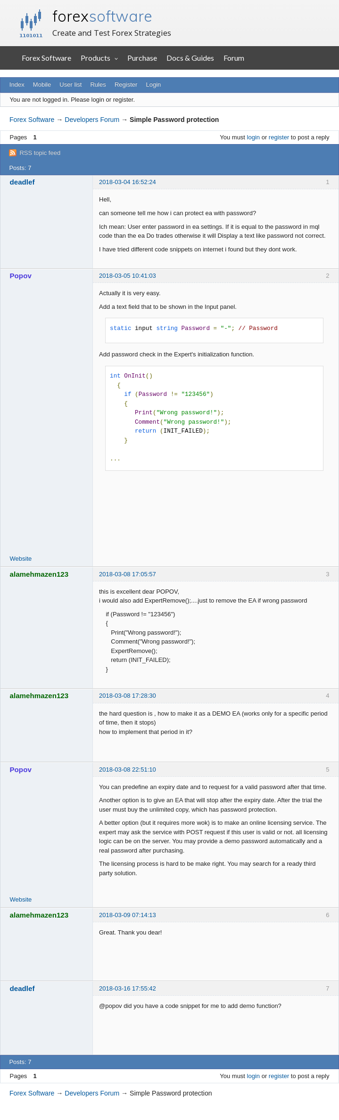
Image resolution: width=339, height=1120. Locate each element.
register (279, 137)
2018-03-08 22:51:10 (127, 769)
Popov (21, 276)
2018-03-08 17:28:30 (127, 695)
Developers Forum (92, 119)
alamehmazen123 (39, 574)
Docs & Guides (190, 57)
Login (153, 84)
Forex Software (46, 57)
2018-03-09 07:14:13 (127, 915)
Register (126, 84)
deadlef (22, 182)
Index (17, 84)
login (253, 137)
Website (21, 558)
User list (70, 84)
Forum (233, 57)
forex (102, 16)
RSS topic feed (39, 152)
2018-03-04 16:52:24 (127, 181)
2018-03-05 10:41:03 (127, 275)
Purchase (142, 57)
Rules (98, 84)
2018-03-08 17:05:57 (127, 574)
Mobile (42, 84)
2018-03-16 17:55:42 (127, 988)
